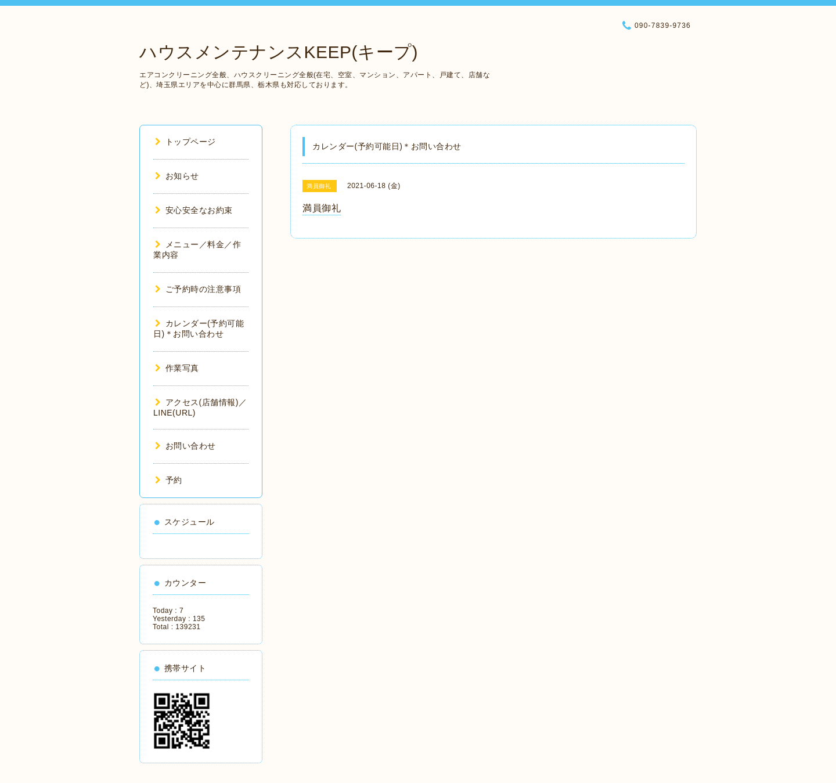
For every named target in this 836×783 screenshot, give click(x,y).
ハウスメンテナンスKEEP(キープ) (278, 52)
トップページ (185, 141)
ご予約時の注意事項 (198, 289)
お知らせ (177, 176)
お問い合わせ (185, 445)
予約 (168, 480)
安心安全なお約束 (194, 210)
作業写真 (177, 368)
